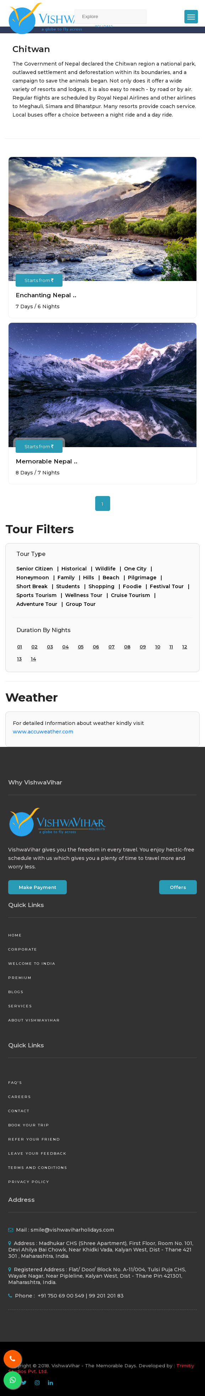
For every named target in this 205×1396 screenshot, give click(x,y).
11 (171, 646)
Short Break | (36, 586)
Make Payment (37, 887)
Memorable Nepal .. (46, 461)
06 (96, 646)
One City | (139, 568)
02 (34, 646)
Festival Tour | (171, 586)
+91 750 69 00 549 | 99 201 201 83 (80, 1296)
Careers (19, 1096)
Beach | (115, 577)
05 (80, 646)
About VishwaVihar (34, 1020)
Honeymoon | (37, 577)
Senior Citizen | (38, 568)
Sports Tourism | (40, 595)
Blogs (15, 992)
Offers (178, 887)
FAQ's (15, 1082)
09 (143, 646)
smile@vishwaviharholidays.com (72, 1230)
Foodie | (136, 586)
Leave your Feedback (37, 1153)
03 (50, 646)
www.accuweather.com (43, 731)
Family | (70, 577)
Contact (18, 1111)
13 (19, 659)
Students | (72, 586)
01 (19, 646)
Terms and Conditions (37, 1167)
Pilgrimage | (146, 577)
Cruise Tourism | (134, 595)
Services (20, 1006)
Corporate (22, 949)
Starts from (39, 280)
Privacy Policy (28, 1182)
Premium (20, 977)
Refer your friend (34, 1139)
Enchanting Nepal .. (46, 295)
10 (157, 646)
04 (65, 646)
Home (15, 935)
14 (33, 659)
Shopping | (105, 586)
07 (111, 646)
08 (127, 646)
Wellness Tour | (88, 595)
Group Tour (81, 604)
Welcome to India (31, 963)
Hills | (93, 577)
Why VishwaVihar (35, 782)
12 (184, 646)
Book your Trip (28, 1125)
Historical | (78, 568)
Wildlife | (109, 568)
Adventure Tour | (41, 604)
